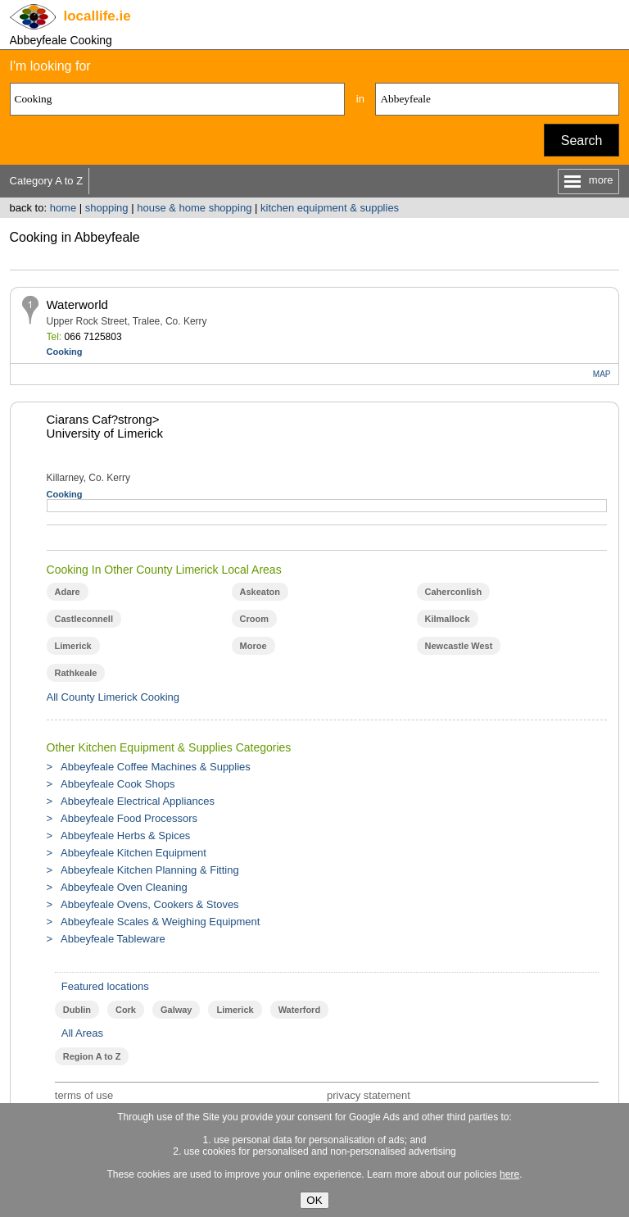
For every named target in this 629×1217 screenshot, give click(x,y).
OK (314, 1200)
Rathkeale (76, 673)
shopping (107, 208)
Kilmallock (447, 619)
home (63, 208)
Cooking (65, 351)
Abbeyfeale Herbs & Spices (125, 835)
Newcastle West (459, 646)
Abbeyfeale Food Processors (129, 818)
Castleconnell (84, 619)
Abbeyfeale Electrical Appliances (138, 801)
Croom (254, 619)
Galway (176, 1010)
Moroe (253, 646)
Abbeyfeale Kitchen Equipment (133, 853)
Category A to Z (47, 181)
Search (582, 141)
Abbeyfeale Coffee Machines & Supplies (156, 767)
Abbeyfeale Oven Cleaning (124, 887)
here (509, 1174)
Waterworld (77, 304)
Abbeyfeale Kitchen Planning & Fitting (150, 870)
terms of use (84, 1095)
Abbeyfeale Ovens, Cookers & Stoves (150, 904)
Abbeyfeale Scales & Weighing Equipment (160, 921)
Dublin (77, 1010)
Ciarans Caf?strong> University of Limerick (105, 426)
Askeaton (260, 592)
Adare (67, 592)
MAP (602, 374)
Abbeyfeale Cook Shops (117, 784)
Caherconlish (453, 592)
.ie (97, 16)
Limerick (73, 646)
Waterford (299, 1010)
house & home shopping (194, 208)
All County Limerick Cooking (113, 697)
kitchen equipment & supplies (329, 208)
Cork (125, 1010)
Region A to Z (92, 1056)
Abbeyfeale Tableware (113, 939)
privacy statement (368, 1095)
